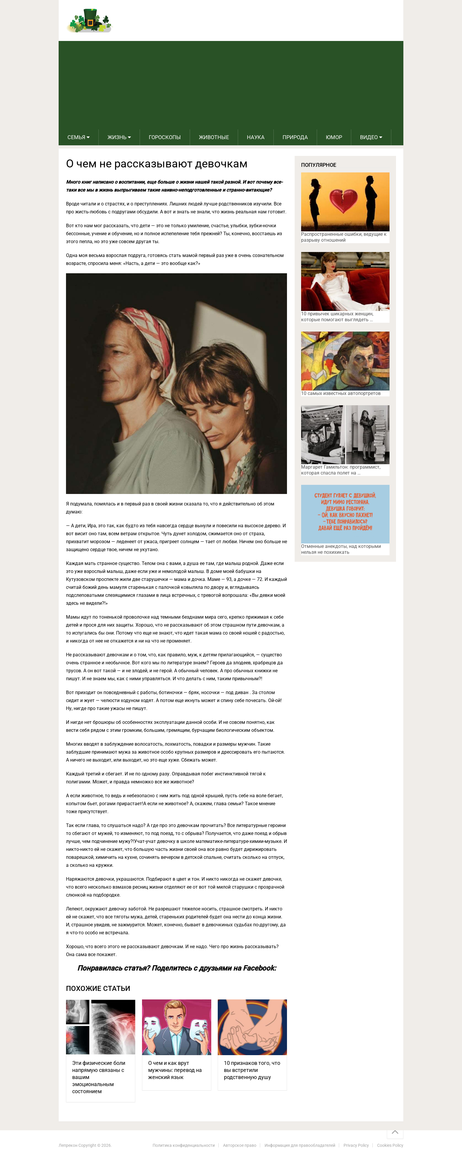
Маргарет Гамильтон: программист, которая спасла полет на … (340, 470)
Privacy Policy (356, 1145)
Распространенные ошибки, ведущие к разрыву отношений (344, 237)
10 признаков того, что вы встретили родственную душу (252, 1070)
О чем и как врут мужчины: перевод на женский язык (175, 1070)
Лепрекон (68, 1145)
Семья (76, 137)
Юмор (334, 137)
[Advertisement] (231, 85)
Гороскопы (165, 137)
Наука (256, 137)
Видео (369, 137)
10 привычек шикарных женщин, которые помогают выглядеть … (337, 316)
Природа (295, 137)
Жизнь (117, 137)
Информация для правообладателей (300, 1145)
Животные (214, 137)
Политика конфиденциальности (184, 1145)
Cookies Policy (390, 1145)
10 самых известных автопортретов (341, 393)
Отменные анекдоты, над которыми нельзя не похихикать (341, 549)
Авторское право (239, 1145)
